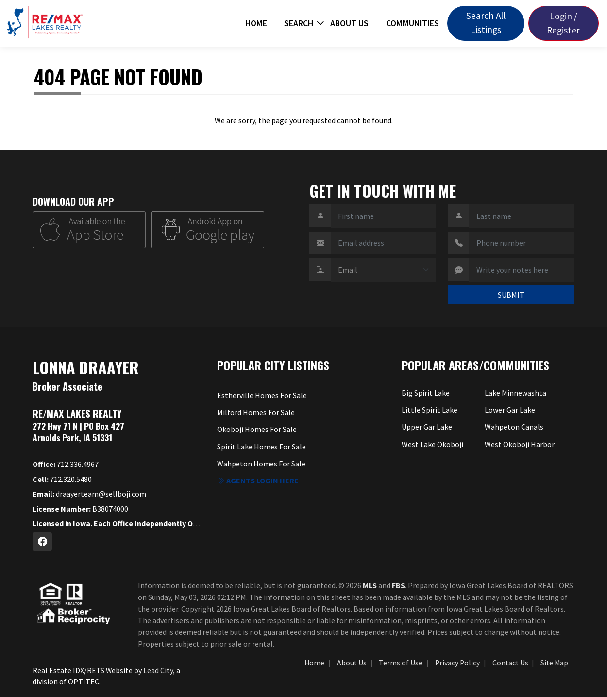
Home (256, 23)
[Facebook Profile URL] (42, 541)
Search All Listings (486, 22)
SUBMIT (511, 294)
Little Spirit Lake (429, 410)
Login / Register (563, 23)
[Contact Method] (383, 270)
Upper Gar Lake (427, 426)
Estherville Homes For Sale (262, 395)
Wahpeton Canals (514, 426)
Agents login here (258, 480)
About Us (349, 23)
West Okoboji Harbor (520, 444)
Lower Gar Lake (510, 410)
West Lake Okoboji (432, 444)
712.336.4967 (66, 464)
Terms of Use (400, 662)
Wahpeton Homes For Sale (261, 463)
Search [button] (298, 23)
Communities (412, 23)
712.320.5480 (62, 479)
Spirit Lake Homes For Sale (261, 446)
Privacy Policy (457, 662)
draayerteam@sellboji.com (89, 493)
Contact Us (510, 662)
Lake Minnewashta (515, 393)
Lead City (158, 670)
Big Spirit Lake (426, 393)
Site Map (554, 662)
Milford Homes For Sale (256, 412)
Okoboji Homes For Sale (257, 429)
